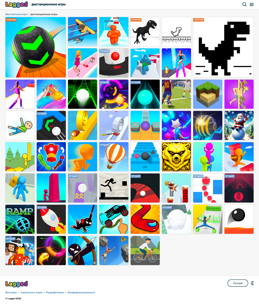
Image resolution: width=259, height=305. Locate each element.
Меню (251, 4)
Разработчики (55, 292)
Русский (238, 283)
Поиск (244, 4)
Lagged (17, 4)
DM (252, 283)
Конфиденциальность (81, 292)
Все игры (11, 292)
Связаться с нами (31, 292)
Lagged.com (17, 284)
